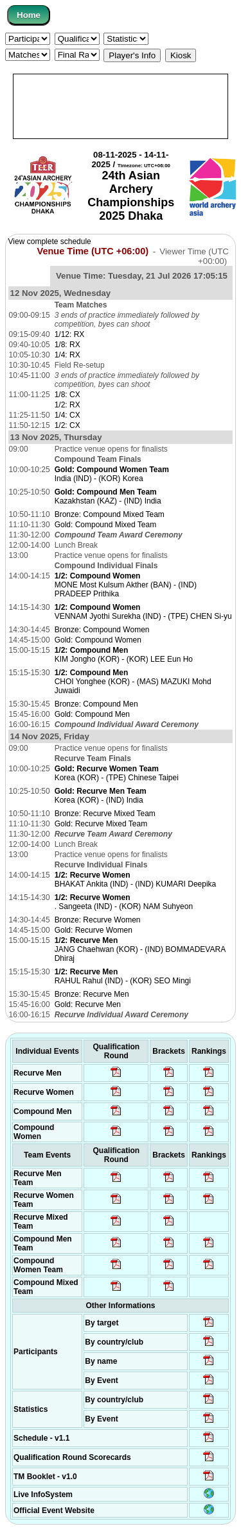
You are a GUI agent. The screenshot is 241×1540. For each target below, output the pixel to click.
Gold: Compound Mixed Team (106, 524)
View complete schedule (49, 241)
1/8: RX (67, 344)
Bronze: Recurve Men (92, 994)
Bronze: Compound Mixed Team (110, 514)
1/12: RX (70, 334)
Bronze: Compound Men (96, 704)
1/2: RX (67, 404)
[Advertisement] (120, 106)
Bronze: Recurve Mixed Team (105, 813)
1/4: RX (67, 354)
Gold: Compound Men (92, 714)
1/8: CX (67, 394)
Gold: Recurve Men (88, 1004)
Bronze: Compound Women (102, 629)
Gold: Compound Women (98, 639)
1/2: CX (67, 425)
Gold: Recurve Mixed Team (101, 823)
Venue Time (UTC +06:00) (93, 251)
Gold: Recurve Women (93, 930)
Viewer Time (193, 256)
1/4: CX (67, 415)
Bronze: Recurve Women (98, 919)
